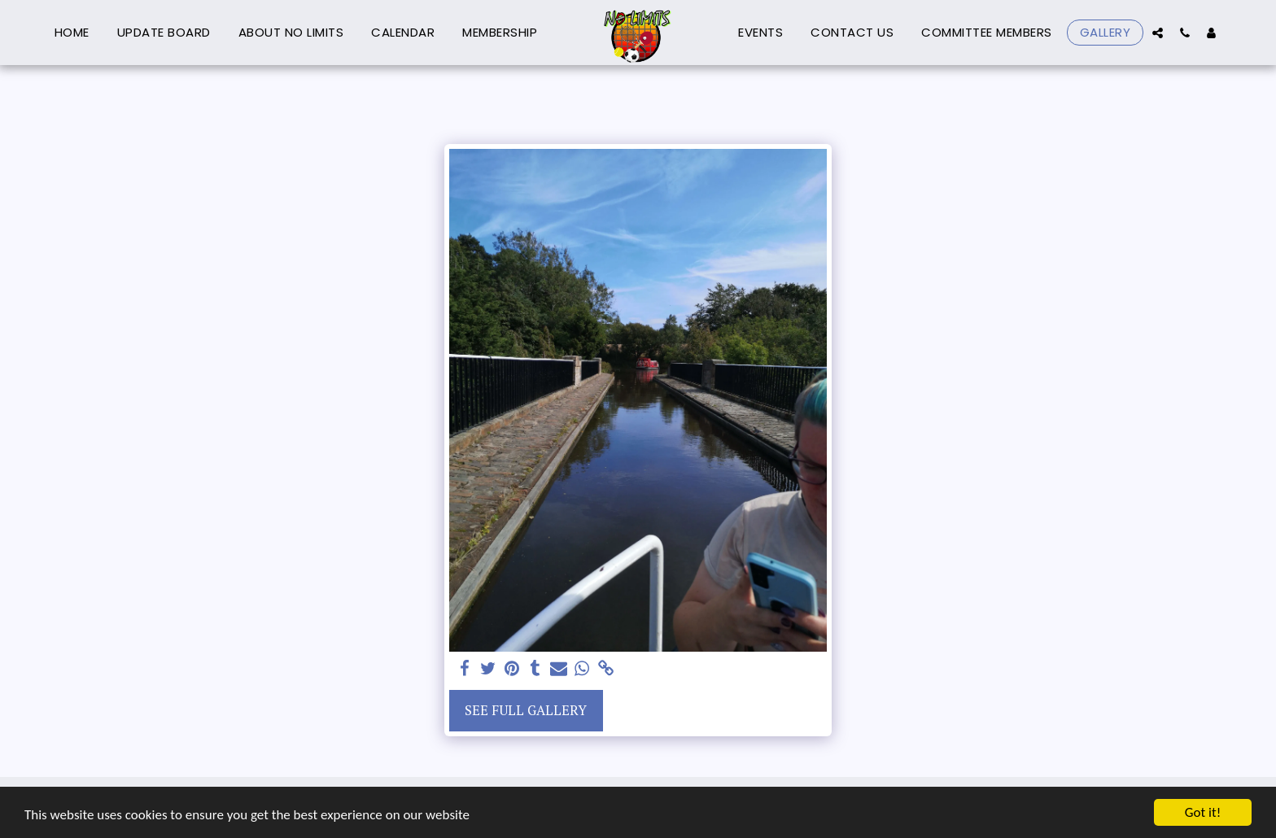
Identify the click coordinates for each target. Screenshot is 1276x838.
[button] (1157, 32)
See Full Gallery (526, 710)
